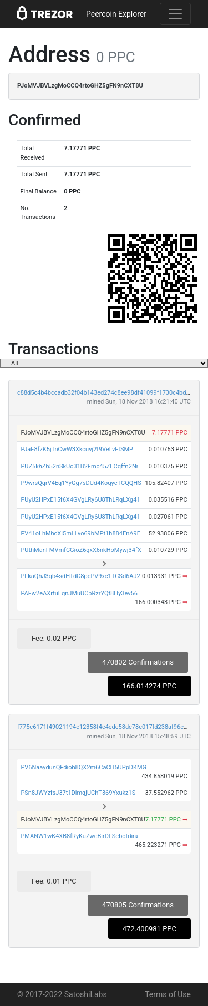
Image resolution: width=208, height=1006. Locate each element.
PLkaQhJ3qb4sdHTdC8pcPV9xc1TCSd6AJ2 (80, 576)
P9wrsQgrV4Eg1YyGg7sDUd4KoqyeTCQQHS (81, 483)
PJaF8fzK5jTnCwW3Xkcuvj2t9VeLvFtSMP (77, 449)
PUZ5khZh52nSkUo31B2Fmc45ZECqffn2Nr (79, 466)
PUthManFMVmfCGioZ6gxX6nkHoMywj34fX (81, 550)
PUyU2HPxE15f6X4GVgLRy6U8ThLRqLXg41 (80, 499)
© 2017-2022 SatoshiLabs (62, 994)
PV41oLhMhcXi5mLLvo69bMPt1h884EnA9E (80, 533)
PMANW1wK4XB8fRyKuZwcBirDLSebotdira (79, 836)
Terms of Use (168, 994)
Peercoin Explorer (116, 13)
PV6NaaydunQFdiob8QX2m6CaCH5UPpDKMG (83, 767)
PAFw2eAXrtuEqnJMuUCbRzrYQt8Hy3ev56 (79, 593)
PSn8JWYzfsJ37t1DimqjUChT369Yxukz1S (78, 792)
